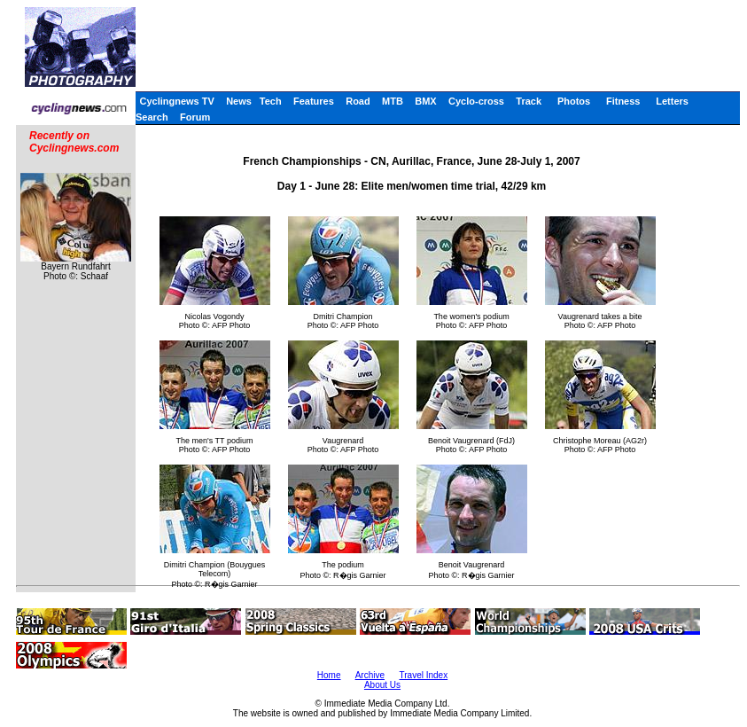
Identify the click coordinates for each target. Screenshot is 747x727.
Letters (672, 101)
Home (329, 675)
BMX (425, 101)
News (239, 101)
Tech (271, 101)
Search (152, 117)
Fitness (623, 101)
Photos (573, 101)
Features (313, 101)
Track (528, 101)
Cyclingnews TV (176, 101)
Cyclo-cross (476, 101)
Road (358, 101)
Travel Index (424, 675)
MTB (392, 101)
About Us (382, 685)
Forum (195, 117)
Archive (370, 675)
